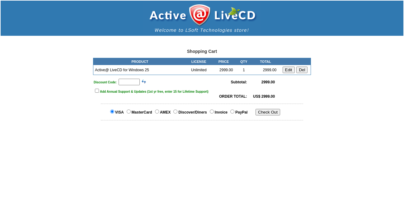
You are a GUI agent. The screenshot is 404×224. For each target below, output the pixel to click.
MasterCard (142, 112)
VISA (119, 112)
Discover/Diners (192, 112)
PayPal (241, 112)
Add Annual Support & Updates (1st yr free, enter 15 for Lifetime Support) (154, 91)
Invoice (221, 112)
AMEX (165, 112)
